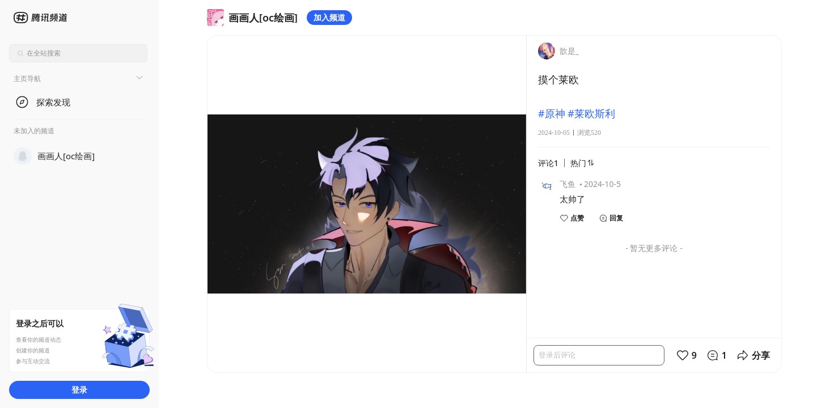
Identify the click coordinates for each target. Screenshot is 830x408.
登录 (79, 389)
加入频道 (329, 17)
